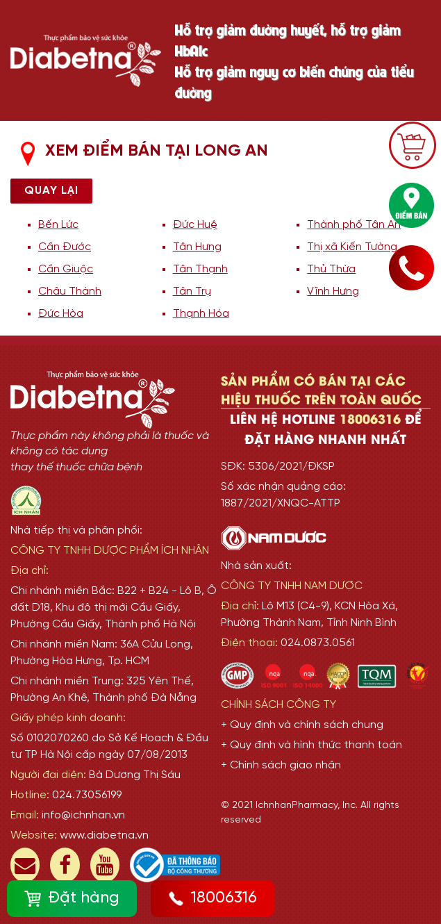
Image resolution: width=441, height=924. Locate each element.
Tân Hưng (197, 247)
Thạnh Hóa (201, 314)
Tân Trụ (192, 291)
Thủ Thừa (331, 269)
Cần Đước (64, 247)
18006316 (212, 899)
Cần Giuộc (65, 269)
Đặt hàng (71, 899)
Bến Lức (58, 225)
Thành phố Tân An (354, 225)
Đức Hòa (60, 314)
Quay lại (51, 191)
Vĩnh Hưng (333, 291)
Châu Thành (69, 291)
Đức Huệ (195, 225)
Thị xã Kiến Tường (352, 247)
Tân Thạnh (200, 269)
